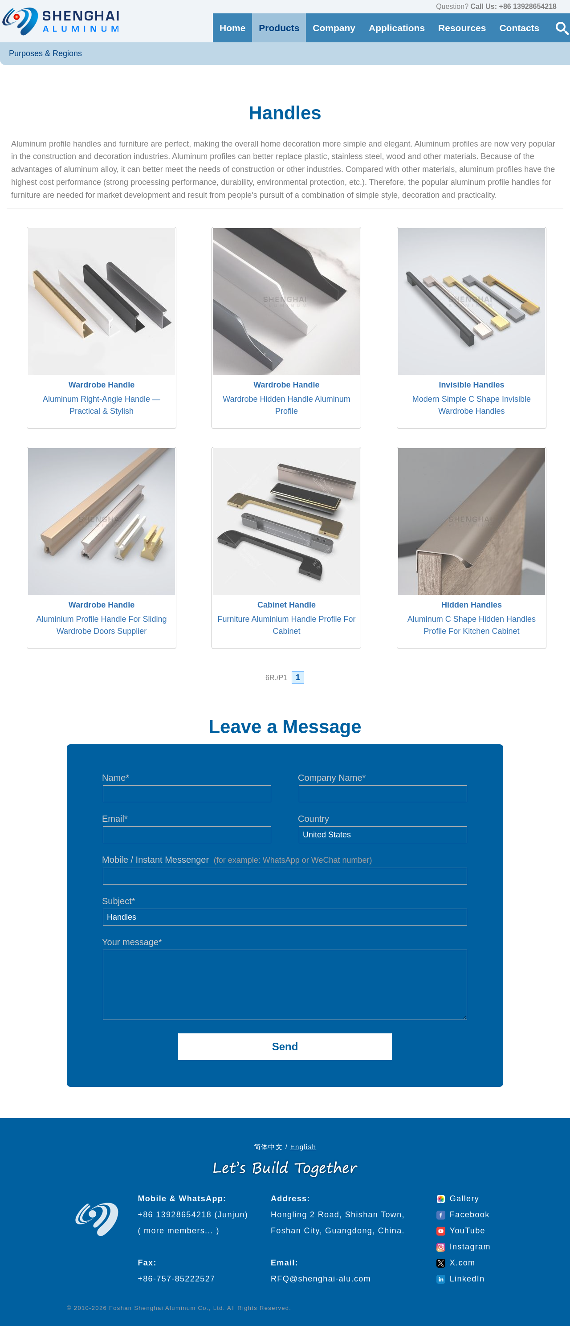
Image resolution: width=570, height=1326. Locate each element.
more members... (178, 1230)
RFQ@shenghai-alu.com (321, 1278)
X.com (456, 1262)
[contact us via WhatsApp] (565, 7)
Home (232, 28)
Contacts (519, 28)
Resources (462, 28)
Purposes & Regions (45, 53)
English (303, 1147)
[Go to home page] (59, 21)
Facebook (463, 1214)
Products (279, 28)
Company (334, 28)
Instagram (463, 1246)
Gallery (457, 1198)
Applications (397, 28)
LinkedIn (460, 1278)
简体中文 (268, 1147)
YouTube (460, 1230)
